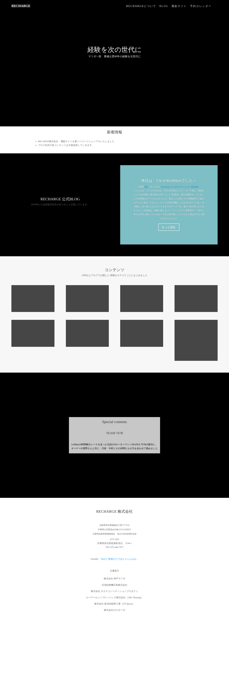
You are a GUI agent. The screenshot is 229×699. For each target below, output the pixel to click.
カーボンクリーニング (180, 187)
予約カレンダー (200, 6)
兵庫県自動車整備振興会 (104, 534)
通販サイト (179, 6)
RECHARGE (20, 6)
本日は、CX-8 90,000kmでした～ (169, 181)
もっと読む (169, 227)
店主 (146, 187)
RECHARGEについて (141, 6)
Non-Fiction (165, 187)
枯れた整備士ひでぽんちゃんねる (118, 559)
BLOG (163, 6)
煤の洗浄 (195, 187)
